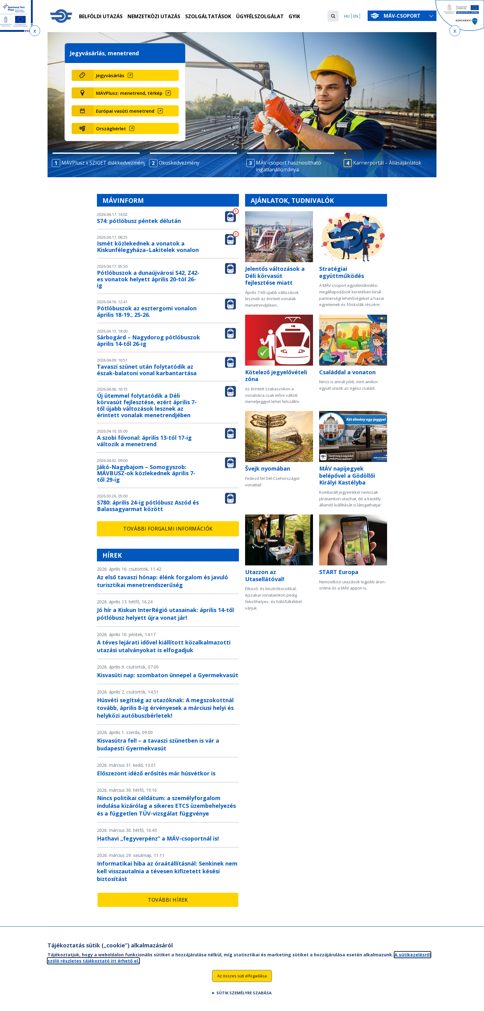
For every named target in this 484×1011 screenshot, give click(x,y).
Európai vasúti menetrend (125, 111)
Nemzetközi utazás (153, 16)
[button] (333, 16)
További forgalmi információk (168, 528)
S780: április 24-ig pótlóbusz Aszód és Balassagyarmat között (148, 506)
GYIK (294, 16)
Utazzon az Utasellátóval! (264, 575)
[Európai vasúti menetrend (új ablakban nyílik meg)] (136, 111)
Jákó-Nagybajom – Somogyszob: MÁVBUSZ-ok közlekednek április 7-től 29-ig (146, 473)
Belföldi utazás (101, 16)
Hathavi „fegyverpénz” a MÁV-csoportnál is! (158, 838)
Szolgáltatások (208, 16)
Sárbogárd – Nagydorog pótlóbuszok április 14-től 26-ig (148, 340)
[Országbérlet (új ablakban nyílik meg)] (136, 128)
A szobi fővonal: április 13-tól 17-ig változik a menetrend (144, 441)
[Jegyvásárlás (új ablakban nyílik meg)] (136, 75)
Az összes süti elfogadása (242, 980)
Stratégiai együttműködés (341, 272)
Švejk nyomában (267, 468)
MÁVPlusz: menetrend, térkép (129, 93)
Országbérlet (111, 128)
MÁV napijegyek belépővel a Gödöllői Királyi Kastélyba (347, 475)
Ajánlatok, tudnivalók (292, 200)
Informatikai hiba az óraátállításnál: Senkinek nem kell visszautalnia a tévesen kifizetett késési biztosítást (167, 871)
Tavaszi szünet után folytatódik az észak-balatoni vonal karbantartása (147, 370)
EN (355, 16)
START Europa (338, 572)
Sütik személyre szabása (244, 997)
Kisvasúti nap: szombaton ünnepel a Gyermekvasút (167, 675)
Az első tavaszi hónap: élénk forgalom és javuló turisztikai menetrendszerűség (162, 581)
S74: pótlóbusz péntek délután (139, 220)
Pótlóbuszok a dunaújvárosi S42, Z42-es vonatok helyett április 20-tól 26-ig (148, 279)
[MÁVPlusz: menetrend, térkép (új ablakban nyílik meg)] (136, 93)
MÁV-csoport (403, 15)
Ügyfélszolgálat (260, 16)
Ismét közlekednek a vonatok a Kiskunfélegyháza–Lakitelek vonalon (148, 247)
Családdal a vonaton (347, 372)
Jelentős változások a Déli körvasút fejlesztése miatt (275, 275)
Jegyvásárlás (110, 75)
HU (347, 16)
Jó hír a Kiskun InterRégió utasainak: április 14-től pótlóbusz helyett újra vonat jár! (165, 613)
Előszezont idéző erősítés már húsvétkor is (156, 773)
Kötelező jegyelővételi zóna (276, 375)
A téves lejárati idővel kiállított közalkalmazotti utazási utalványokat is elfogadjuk (164, 646)
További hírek (168, 899)
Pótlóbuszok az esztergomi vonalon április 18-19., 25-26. (147, 311)
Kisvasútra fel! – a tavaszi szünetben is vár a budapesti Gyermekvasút (158, 744)
